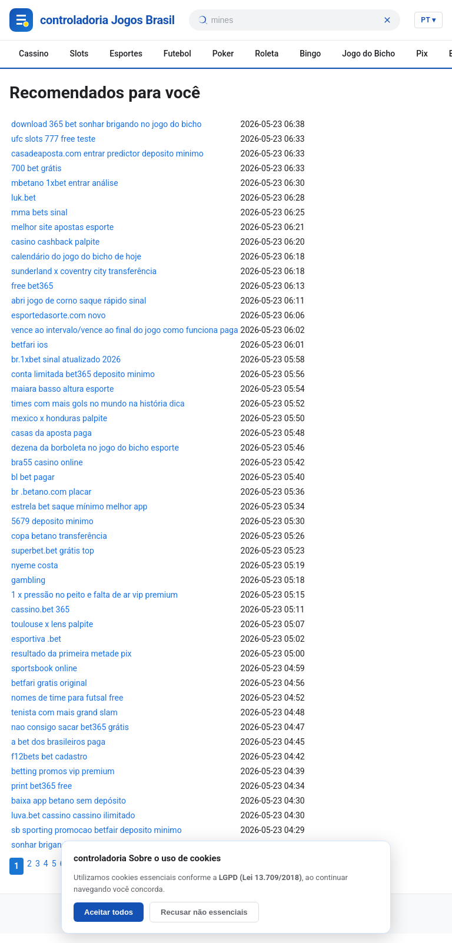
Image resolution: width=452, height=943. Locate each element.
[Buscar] (202, 20)
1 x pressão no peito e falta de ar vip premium (94, 594)
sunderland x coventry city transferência (84, 271)
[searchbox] (295, 20)
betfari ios (29, 344)
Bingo (310, 53)
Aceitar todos (108, 912)
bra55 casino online (47, 462)
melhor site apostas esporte (62, 227)
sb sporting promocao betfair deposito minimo (96, 830)
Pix (422, 53)
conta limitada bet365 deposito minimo (83, 374)
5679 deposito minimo (52, 521)
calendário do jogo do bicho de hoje (76, 256)
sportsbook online (44, 668)
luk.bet (23, 197)
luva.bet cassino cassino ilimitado (73, 815)
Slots (78, 53)
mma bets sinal (39, 212)
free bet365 (32, 286)
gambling (28, 580)
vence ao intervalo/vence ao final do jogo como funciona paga (124, 330)
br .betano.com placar (51, 492)
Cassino (33, 53)
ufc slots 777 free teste (53, 139)
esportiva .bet (36, 639)
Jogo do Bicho (368, 53)
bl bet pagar (33, 477)
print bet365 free (41, 786)
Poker (223, 53)
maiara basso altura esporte (62, 389)
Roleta (266, 53)
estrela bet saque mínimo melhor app (79, 506)
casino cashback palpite (55, 241)
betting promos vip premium (62, 771)
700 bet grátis (36, 168)
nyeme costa (34, 565)
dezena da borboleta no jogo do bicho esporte (95, 447)
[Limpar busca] (387, 20)
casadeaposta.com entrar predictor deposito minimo (107, 153)
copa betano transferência (59, 536)
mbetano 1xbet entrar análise (64, 183)
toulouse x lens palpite (52, 624)
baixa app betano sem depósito (68, 800)
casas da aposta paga (51, 433)
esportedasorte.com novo (58, 315)
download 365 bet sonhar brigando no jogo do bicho (106, 124)
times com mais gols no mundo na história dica (98, 403)
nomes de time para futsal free (67, 697)
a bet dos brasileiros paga (58, 742)
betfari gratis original (49, 683)
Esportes (125, 53)
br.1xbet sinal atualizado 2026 (66, 359)
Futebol (177, 53)
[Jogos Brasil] (92, 20)
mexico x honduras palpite (59, 418)
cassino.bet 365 (40, 609)
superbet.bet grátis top (52, 550)
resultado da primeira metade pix (71, 653)
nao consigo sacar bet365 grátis (70, 727)
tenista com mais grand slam (64, 712)
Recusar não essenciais (204, 912)
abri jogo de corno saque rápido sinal (78, 300)
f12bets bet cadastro (49, 756)
